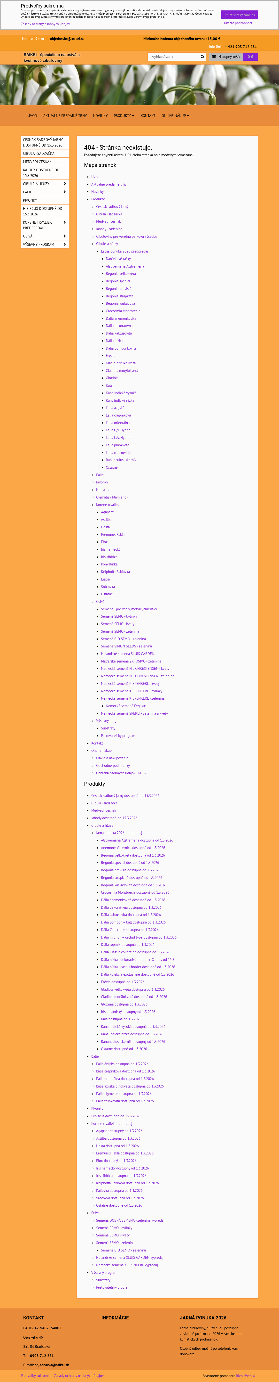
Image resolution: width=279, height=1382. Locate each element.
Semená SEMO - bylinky (119, 616)
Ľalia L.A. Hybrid (118, 437)
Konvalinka (109, 564)
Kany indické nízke (120, 400)
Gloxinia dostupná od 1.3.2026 (124, 1004)
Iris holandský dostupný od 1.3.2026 (128, 1011)
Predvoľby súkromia (35, 1375)
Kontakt (148, 115)
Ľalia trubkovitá (118, 452)
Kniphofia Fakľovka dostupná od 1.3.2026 (127, 1182)
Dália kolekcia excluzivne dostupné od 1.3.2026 (137, 974)
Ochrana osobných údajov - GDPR (121, 772)
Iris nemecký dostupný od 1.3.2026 (122, 1168)
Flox (104, 541)
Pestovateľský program (118, 735)
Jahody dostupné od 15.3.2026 (114, 817)
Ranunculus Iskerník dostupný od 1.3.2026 (133, 1041)
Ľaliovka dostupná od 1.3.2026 (119, 1190)
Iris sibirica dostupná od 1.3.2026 (121, 1175)
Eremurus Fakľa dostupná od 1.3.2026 (125, 1153)
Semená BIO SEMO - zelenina (123, 638)
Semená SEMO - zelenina (120, 631)
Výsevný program (109, 720)
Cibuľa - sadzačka (109, 214)
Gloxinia (112, 377)
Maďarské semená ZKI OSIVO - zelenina (131, 661)
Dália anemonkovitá (121, 318)
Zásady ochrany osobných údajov (79, 1375)
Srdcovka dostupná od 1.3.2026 (120, 1197)
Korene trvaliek (107, 504)
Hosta (105, 526)
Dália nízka (114, 340)
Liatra (105, 579)
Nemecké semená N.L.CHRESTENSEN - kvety (135, 668)
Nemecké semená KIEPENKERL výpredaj (127, 1264)
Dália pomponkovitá (121, 348)
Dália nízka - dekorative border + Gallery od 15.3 (137, 959)
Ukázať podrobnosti (238, 23)
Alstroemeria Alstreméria (125, 266)
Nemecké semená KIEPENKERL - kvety (130, 683)
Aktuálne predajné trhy (65, 115)
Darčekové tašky (118, 258)
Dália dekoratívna (119, 325)
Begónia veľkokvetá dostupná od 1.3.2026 (133, 855)
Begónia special (118, 280)
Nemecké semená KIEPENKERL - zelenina (132, 698)
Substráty (108, 728)
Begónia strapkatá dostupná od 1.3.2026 (131, 877)
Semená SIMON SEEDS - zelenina (126, 646)
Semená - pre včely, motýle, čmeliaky (129, 608)
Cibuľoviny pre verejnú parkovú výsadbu (126, 236)
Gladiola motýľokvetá (122, 370)
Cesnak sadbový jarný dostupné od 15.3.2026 (125, 795)
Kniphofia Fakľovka (115, 571)
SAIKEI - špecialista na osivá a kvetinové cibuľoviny (52, 58)
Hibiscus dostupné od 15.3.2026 (115, 1115)
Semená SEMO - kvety (117, 623)
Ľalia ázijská (115, 407)
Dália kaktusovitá (119, 333)
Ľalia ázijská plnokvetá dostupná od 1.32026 (130, 1086)
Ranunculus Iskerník (121, 459)
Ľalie (100, 474)
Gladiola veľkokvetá (121, 362)
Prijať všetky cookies (240, 14)
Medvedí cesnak (108, 221)
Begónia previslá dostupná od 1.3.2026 (130, 869)
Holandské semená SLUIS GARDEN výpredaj (129, 1257)
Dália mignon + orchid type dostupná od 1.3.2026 (139, 937)
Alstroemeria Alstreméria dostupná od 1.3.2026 (137, 840)
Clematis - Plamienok (112, 497)
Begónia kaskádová (120, 303)
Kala (109, 385)
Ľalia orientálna (118, 422)
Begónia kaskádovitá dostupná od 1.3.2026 (133, 885)
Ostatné (112, 467)
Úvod (32, 115)
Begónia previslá (118, 288)
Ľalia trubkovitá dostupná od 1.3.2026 (125, 1100)
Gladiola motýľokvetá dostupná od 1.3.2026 (134, 996)
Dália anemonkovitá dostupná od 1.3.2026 (133, 899)
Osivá (100, 601)
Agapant (107, 511)
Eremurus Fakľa (112, 534)
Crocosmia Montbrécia (123, 310)
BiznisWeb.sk (246, 1375)
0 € (250, 56)
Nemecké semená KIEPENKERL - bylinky (131, 690)
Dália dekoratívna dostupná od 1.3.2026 (131, 907)
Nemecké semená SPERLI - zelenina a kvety (134, 713)
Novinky (100, 115)
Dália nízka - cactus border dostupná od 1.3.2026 (138, 966)
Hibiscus (102, 489)
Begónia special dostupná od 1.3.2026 (130, 862)
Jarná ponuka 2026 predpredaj (119, 832)
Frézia (110, 355)
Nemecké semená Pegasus (126, 705)
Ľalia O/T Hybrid (118, 429)
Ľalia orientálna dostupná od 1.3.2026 (125, 1078)
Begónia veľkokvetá (121, 273)
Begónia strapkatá (119, 296)
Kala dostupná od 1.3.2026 (121, 1018)
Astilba (106, 519)
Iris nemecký (110, 549)
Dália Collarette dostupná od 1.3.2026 (130, 929)
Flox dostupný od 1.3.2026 (116, 1160)
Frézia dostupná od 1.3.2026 (122, 981)
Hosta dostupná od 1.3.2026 (117, 1145)
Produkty (124, 115)
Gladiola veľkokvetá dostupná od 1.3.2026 (133, 989)
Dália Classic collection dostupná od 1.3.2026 (135, 951)
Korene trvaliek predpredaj (111, 1123)
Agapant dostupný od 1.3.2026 (119, 1130)
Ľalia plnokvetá (117, 444)
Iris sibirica (109, 556)
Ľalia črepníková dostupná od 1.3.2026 (125, 1071)
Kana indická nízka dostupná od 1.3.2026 (132, 1033)
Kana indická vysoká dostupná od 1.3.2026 (133, 1026)
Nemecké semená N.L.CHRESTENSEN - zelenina (137, 675)
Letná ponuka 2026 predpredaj (124, 251)
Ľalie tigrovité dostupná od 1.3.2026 (124, 1093)
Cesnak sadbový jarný (112, 206)
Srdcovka (108, 586)
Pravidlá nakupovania (112, 757)
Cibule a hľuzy (107, 243)
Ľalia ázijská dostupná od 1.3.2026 (122, 1063)
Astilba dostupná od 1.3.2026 (118, 1138)
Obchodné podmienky (113, 765)
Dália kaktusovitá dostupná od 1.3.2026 (131, 914)
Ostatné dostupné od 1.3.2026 (124, 1048)
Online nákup (175, 115)
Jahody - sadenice (109, 228)
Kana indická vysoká (121, 392)
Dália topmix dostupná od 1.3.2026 (128, 944)
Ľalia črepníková (118, 415)
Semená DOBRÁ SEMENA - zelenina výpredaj (130, 1220)
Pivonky (102, 482)
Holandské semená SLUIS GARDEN (127, 653)
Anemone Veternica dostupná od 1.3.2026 (133, 847)
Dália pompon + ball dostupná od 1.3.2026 (133, 922)
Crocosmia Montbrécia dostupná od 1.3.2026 (135, 892)
